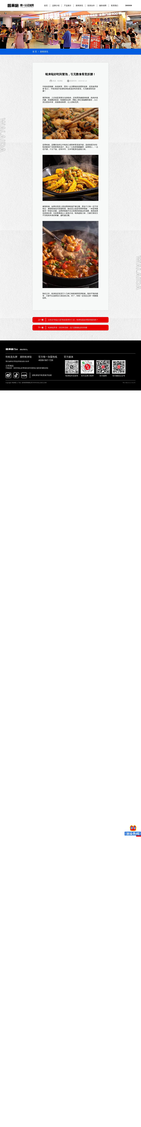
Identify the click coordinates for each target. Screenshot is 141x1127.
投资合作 (91, 5)
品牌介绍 (55, 5)
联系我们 (114, 5)
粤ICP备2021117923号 (129, 382)
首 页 (34, 52)
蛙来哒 (66, 89)
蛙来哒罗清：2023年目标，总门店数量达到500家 (67, 328)
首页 (46, 5)
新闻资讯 (79, 5)
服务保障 (102, 5)
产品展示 (67, 5)
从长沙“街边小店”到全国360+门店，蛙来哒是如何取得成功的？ (73, 320)
